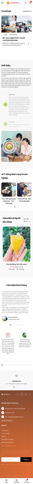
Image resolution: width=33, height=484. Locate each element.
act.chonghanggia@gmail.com (14, 417)
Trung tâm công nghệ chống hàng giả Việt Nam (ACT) (16, 475)
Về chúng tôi (5, 430)
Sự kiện (5, 35)
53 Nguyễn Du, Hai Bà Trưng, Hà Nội (15, 408)
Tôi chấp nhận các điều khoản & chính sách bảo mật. (16, 465)
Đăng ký (26, 459)
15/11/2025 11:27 (13, 35)
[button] (10, 325)
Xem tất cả (27, 11)
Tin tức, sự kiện (5, 433)
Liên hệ (3, 436)
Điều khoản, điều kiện (7, 442)
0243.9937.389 (9, 412)
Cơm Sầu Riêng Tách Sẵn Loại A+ (16, 267)
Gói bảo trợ (16, 384)
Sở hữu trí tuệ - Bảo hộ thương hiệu (24, 203)
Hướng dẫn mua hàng (7, 439)
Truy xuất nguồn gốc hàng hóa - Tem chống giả (8, 204)
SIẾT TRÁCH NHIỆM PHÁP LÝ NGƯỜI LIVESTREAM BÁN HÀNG (13, 39)
